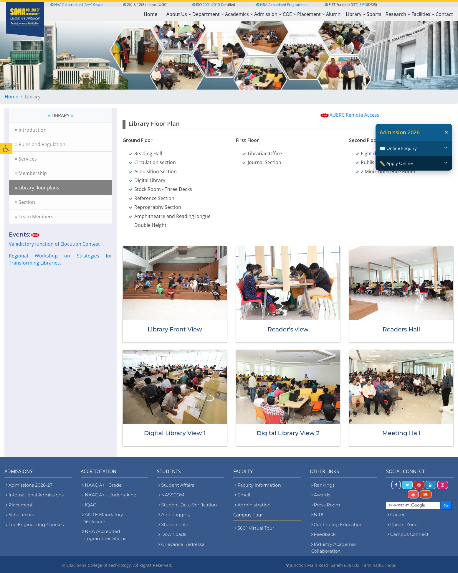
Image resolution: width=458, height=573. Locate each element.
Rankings (323, 485)
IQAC (89, 505)
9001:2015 (211, 4)
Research (398, 14)
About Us (178, 14)
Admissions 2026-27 (29, 485)
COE (289, 14)
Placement (311, 14)
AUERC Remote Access (361, 115)
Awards (320, 495)
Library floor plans (37, 187)
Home (11, 96)
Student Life (173, 524)
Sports (374, 14)
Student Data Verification (187, 505)
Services (26, 159)
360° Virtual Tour (254, 528)
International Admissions (35, 495)
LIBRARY (60, 115)
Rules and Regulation (40, 144)
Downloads (172, 534)
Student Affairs (176, 485)
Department (208, 14)
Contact (444, 14)
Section (25, 202)
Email (242, 495)
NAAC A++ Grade (102, 485)
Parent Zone (404, 524)
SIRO (363, 4)
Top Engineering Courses (35, 524)
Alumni (334, 14)
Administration (252, 505)
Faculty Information (258, 485)
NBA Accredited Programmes (284, 4)
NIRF (318, 514)
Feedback (323, 534)
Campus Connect (409, 534)
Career (397, 514)
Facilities (422, 14)
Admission (268, 14)
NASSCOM (171, 495)
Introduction (31, 130)
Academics (239, 14)
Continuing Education (337, 524)
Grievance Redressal (182, 544)
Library (356, 14)
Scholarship (20, 514)
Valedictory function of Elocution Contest (54, 244)
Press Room (325, 505)
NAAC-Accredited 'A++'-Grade (76, 4)
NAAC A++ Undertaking (109, 495)
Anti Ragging (174, 514)
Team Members (34, 216)
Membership (31, 173)
